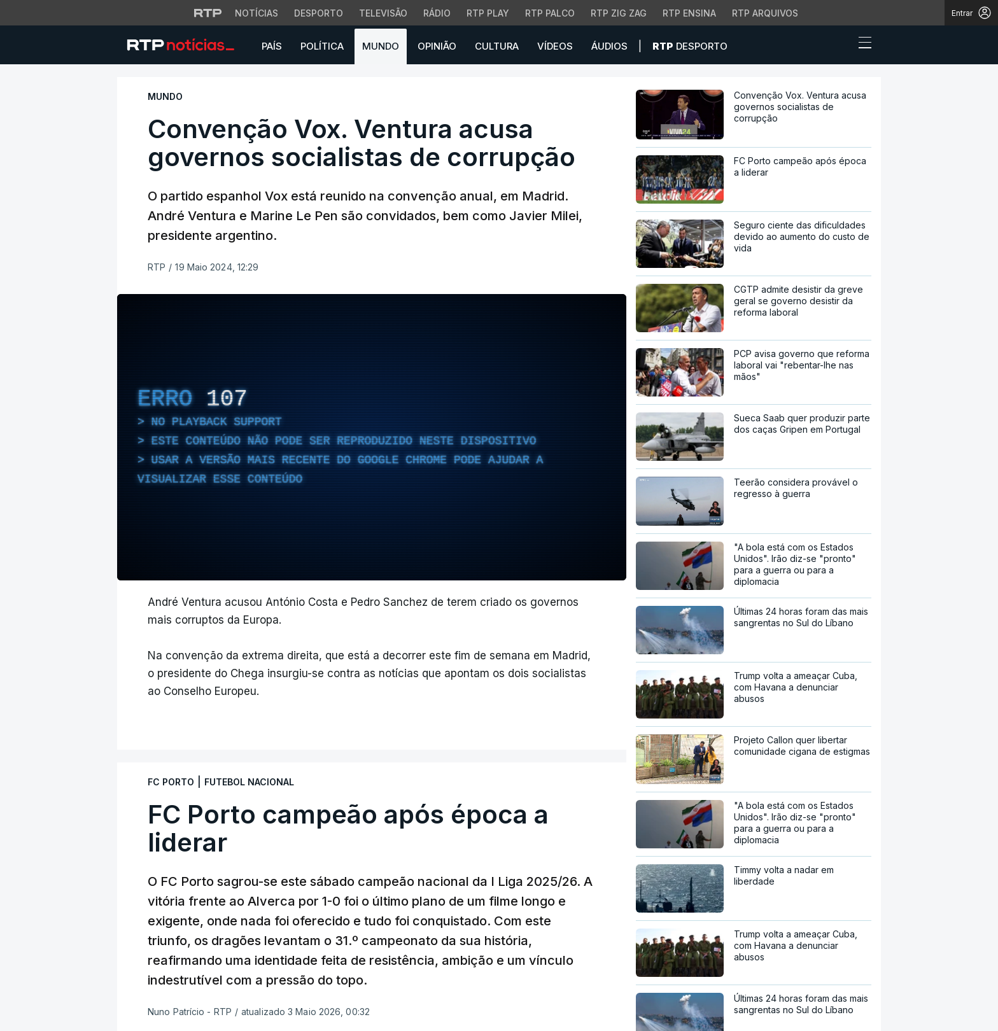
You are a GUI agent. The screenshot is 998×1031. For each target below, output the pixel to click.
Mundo (380, 46)
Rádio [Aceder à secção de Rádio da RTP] (437, 13)
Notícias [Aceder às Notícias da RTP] (256, 13)
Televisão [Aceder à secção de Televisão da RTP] (383, 13)
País (272, 46)
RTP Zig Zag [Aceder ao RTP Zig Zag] (619, 13)
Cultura (497, 46)
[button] (841, 45)
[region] (371, 437)
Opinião (437, 46)
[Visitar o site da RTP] (208, 12)
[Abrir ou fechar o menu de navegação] (861, 44)
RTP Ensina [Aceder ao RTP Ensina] (689, 13)
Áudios (609, 46)
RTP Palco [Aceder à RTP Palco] (550, 13)
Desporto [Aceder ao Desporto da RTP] (318, 13)
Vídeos (555, 46)
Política (322, 46)
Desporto (689, 46)
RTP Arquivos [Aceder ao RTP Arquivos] (765, 13)
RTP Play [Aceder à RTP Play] (488, 13)
